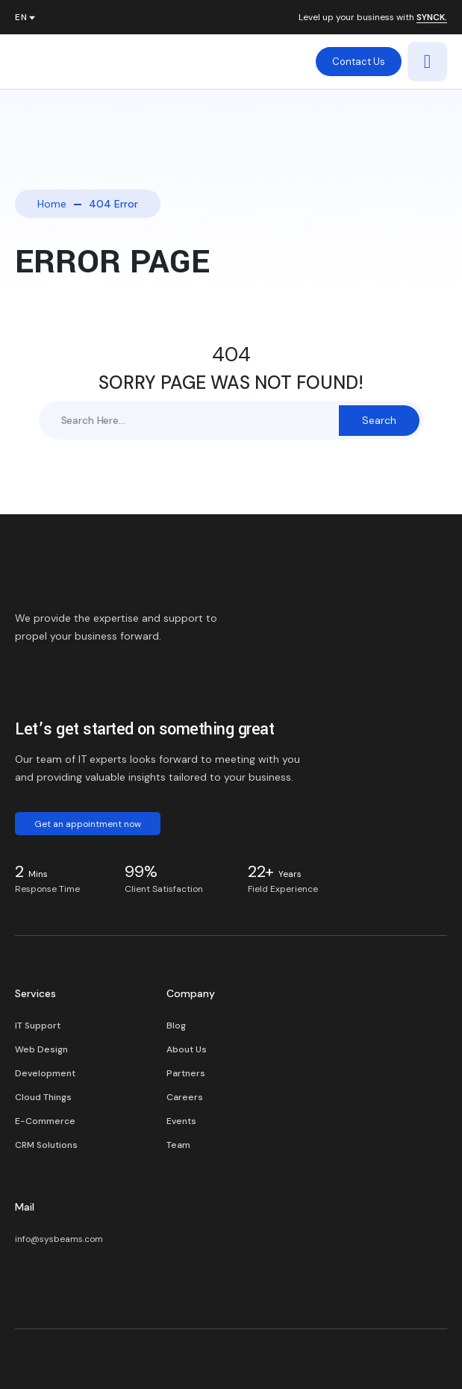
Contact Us (358, 61)
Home (51, 203)
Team (178, 1144)
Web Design (41, 1049)
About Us (186, 1049)
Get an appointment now (87, 824)
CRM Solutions (46, 1144)
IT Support (37, 1025)
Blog (176, 1025)
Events (181, 1121)
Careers (184, 1097)
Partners (185, 1073)
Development (45, 1073)
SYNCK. (431, 18)
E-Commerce (45, 1121)
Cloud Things (43, 1097)
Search (379, 420)
